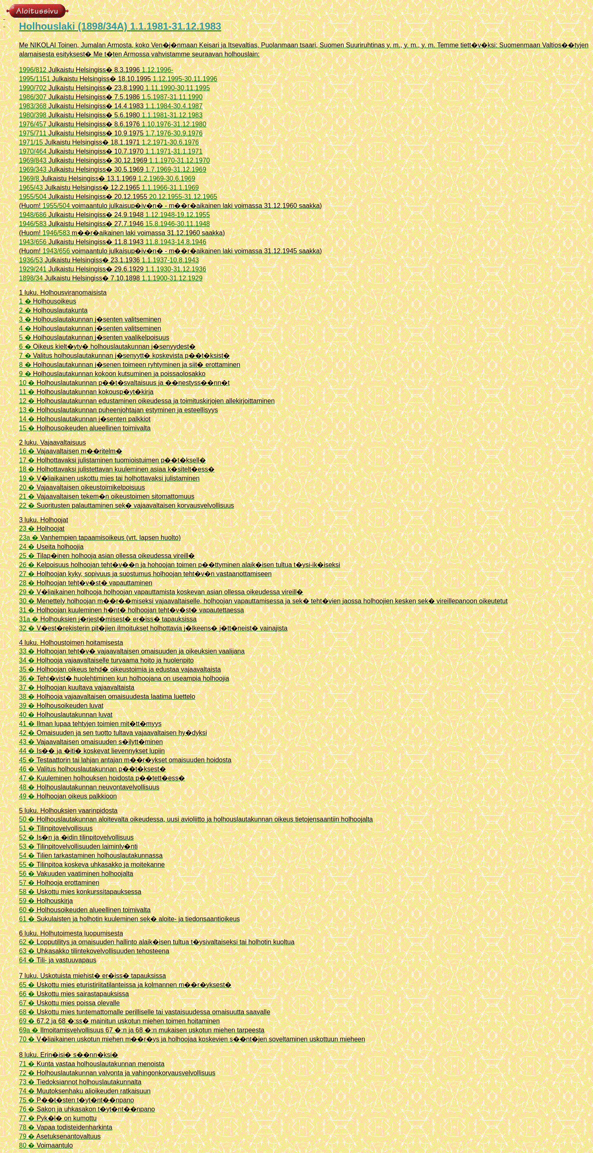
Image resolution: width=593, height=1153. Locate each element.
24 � (27, 546)
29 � (27, 591)
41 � (27, 723)
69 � (27, 1021)
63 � (27, 951)
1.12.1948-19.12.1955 (177, 214)
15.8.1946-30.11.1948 (177, 223)
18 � (27, 469)
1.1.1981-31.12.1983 (172, 115)
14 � (27, 418)
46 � (27, 769)
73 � (27, 1081)
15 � (27, 428)
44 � (27, 750)
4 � (25, 328)
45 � (27, 759)
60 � (27, 909)
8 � (25, 364)
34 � (27, 660)
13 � (27, 409)
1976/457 (33, 124)
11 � (27, 391)
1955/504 (33, 196)
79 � (27, 1136)
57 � (27, 882)
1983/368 (33, 106)
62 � (27, 941)
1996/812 (33, 69)
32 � (27, 628)
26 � (27, 564)
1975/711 (33, 133)
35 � (27, 669)
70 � (27, 1039)
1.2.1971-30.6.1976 (170, 142)
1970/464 (33, 151)
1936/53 (31, 260)
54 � (27, 855)
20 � (27, 487)
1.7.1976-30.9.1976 (174, 133)
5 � (25, 337)
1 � (25, 301)
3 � (25, 319)
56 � (27, 873)
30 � (27, 601)
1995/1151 (34, 78)
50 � (27, 819)
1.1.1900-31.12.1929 (172, 278)
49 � (27, 796)
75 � (27, 1100)
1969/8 (29, 178)
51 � (27, 828)
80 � (27, 1145)
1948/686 (33, 214)
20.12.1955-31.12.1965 (183, 196)
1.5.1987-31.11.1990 (172, 96)
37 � (27, 687)
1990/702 (33, 87)
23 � (27, 528)
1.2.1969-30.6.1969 (166, 178)
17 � (27, 460)
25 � (27, 555)
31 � (27, 610)
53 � (27, 846)
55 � (27, 864)
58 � (27, 891)
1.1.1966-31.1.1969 (170, 187)
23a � (28, 537)
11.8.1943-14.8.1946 (175, 241)
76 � (27, 1109)
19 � (27, 478)
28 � (27, 582)
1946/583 (33, 223)
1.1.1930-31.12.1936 (175, 269)
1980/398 (33, 115)
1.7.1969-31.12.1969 (175, 169)
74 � (27, 1091)
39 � (27, 705)
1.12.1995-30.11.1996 (185, 78)
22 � (27, 505)
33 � (27, 651)
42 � (27, 732)
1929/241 (33, 269)
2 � (25, 310)
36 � (27, 678)
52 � (27, 837)
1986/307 (33, 96)
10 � (27, 382)
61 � (27, 918)
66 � (27, 993)
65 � (27, 984)
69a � (28, 1030)
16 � (27, 451)
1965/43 (31, 187)
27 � (27, 573)
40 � (27, 714)
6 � (25, 346)
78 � (27, 1127)
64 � (27, 960)
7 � (25, 355)
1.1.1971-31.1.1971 (174, 151)
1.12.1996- (157, 69)
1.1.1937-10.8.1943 (170, 260)
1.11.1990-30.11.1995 (177, 87)
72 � (27, 1072)
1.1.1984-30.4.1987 (174, 106)
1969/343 (33, 169)
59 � (27, 900)
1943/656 (33, 241)
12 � (27, 400)
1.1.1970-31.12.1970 (179, 160)
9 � (25, 373)
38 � (27, 696)
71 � (27, 1063)
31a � (28, 619)
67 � (27, 1002)
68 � (27, 1011)
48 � (27, 787)
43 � (27, 741)
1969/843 (33, 160)
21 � (27, 496)
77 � (27, 1118)
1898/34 (31, 278)
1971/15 (31, 142)
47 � (27, 778)
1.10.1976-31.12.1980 (174, 124)
